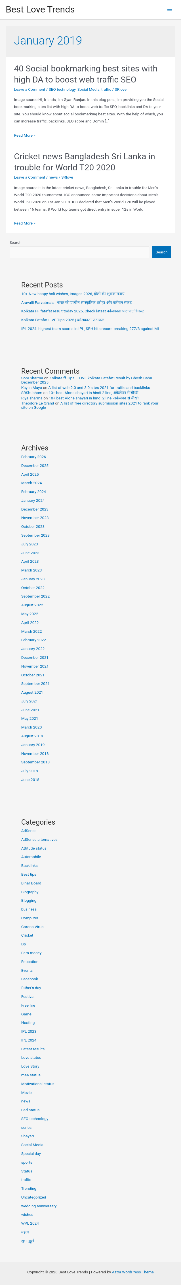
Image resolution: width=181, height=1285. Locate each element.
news (53, 177)
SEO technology (62, 89)
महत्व (25, 1232)
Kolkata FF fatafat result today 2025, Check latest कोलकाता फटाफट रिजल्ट (82, 311)
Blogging (29, 900)
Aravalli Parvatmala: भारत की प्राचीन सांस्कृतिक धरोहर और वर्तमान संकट (76, 302)
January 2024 (33, 500)
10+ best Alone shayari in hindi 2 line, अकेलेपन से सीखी (93, 392)
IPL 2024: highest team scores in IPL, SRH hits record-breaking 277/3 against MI (90, 328)
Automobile (31, 856)
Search (16, 242)
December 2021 (35, 657)
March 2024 (31, 482)
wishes (27, 1214)
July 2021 (29, 701)
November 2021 (35, 666)
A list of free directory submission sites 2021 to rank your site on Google (90, 405)
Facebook (29, 979)
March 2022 (31, 631)
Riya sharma (32, 398)
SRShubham (31, 392)
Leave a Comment (29, 89)
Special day (31, 1153)
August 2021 (32, 692)
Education (30, 961)
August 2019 (32, 736)
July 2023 (29, 544)
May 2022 (29, 613)
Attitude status (34, 848)
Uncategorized (33, 1197)
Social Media (88, 89)
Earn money (31, 952)
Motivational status (37, 1083)
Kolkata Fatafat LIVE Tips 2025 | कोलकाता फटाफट (62, 319)
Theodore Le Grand (37, 403)
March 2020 (31, 727)
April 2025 (30, 474)
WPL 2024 (30, 1223)
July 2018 (29, 771)
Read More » (24, 135)
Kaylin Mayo (31, 387)
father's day (31, 987)
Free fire (28, 1005)
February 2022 (33, 640)
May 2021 (29, 718)
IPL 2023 (29, 1031)
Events (27, 970)
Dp (23, 944)
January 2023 (33, 579)
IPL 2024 (29, 1040)
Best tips (28, 874)
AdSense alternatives (39, 839)
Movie (26, 1092)
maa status (31, 1075)
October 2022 (33, 587)
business (29, 909)
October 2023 (33, 526)
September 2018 (35, 762)
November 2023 (35, 517)
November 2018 (35, 753)
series (26, 1127)
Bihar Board (31, 883)
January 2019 (33, 744)
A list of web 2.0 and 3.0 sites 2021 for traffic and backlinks (99, 387)
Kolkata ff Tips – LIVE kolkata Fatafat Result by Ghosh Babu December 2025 (86, 380)
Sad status (30, 1110)
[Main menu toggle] (170, 9)
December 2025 (35, 465)
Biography (30, 892)
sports (26, 1162)
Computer (29, 918)
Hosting (28, 1022)
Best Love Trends (40, 9)
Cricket (27, 935)
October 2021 (33, 675)
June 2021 (30, 710)
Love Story (30, 1066)
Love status (31, 1057)
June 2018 (30, 779)
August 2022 (32, 605)
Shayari (27, 1136)
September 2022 (35, 596)
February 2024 (33, 491)
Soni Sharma (32, 378)
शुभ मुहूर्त (27, 1241)
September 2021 (35, 683)
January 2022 (33, 648)
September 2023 (35, 535)
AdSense (29, 830)
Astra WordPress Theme (133, 1272)
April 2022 (30, 622)
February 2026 (33, 456)
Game (26, 1014)
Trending (28, 1188)
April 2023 (30, 561)
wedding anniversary (39, 1206)
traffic (106, 89)
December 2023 (35, 509)
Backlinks (29, 865)
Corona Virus (32, 926)
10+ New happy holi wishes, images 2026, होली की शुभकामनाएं (73, 293)
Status (26, 1171)
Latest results (33, 1049)
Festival (28, 996)
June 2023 (30, 553)
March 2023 (31, 570)
